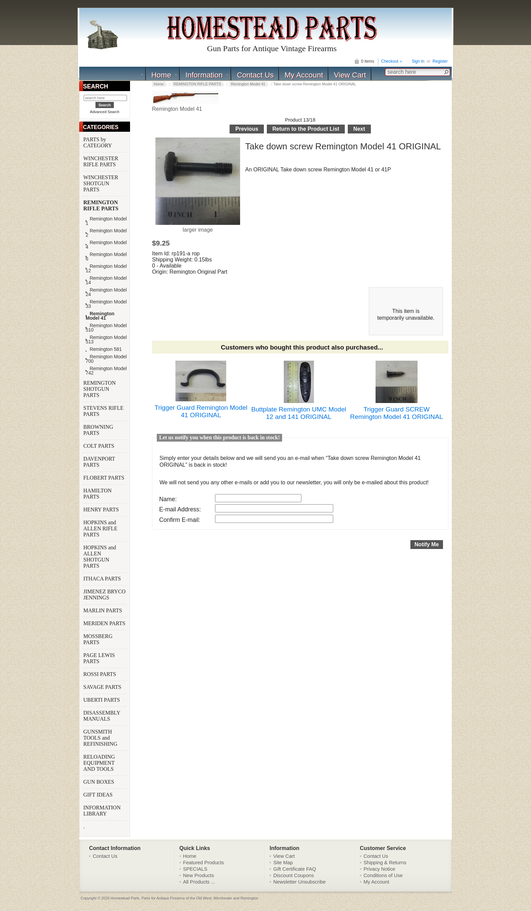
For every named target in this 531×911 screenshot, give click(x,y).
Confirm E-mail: (179, 519)
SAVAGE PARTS (103, 687)
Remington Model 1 (106, 221)
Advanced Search (105, 112)
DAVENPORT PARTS (99, 462)
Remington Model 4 (106, 244)
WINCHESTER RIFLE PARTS (100, 161)
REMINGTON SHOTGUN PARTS (99, 389)
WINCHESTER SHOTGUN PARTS (100, 183)
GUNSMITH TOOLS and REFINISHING (101, 738)
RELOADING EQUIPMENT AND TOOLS (99, 763)
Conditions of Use (383, 875)
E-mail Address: (180, 509)
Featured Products (203, 862)
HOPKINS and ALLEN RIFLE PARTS (100, 528)
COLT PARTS (98, 446)
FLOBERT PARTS (103, 478)
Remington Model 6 (106, 256)
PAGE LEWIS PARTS (99, 658)
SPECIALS (195, 869)
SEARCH (95, 86)
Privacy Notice (380, 869)
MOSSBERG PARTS (97, 639)
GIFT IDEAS (98, 795)
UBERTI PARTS (102, 700)
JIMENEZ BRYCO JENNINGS (104, 594)
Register (440, 61)
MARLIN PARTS (103, 610)
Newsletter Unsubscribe (299, 882)
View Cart (350, 75)
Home (161, 75)
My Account (303, 75)
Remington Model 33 (106, 304)
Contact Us (255, 75)
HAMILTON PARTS (97, 494)
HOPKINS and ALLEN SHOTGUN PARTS (99, 557)
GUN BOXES (99, 782)
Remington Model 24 (106, 292)
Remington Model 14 (106, 280)
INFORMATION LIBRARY (102, 811)
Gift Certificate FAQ (294, 869)
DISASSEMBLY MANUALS (101, 716)
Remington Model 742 (106, 370)
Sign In (418, 61)
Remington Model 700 (106, 359)
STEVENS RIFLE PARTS (103, 411)
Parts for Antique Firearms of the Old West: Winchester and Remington (200, 898)
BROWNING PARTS (98, 430)
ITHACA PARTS (102, 578)
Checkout (389, 61)
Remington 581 (104, 349)
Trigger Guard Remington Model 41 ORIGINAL (200, 411)
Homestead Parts (125, 898)
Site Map (283, 862)
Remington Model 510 (106, 327)
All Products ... (199, 882)
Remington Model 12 (106, 268)
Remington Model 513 (106, 339)
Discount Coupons (293, 875)
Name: (168, 499)
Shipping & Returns (385, 862)
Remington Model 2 (106, 233)
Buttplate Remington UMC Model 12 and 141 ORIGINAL (298, 413)
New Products (198, 875)
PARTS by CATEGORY (98, 142)
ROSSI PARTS (99, 674)
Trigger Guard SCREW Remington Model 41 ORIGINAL (396, 413)
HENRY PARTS (101, 509)
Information (203, 75)
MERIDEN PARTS (105, 623)
